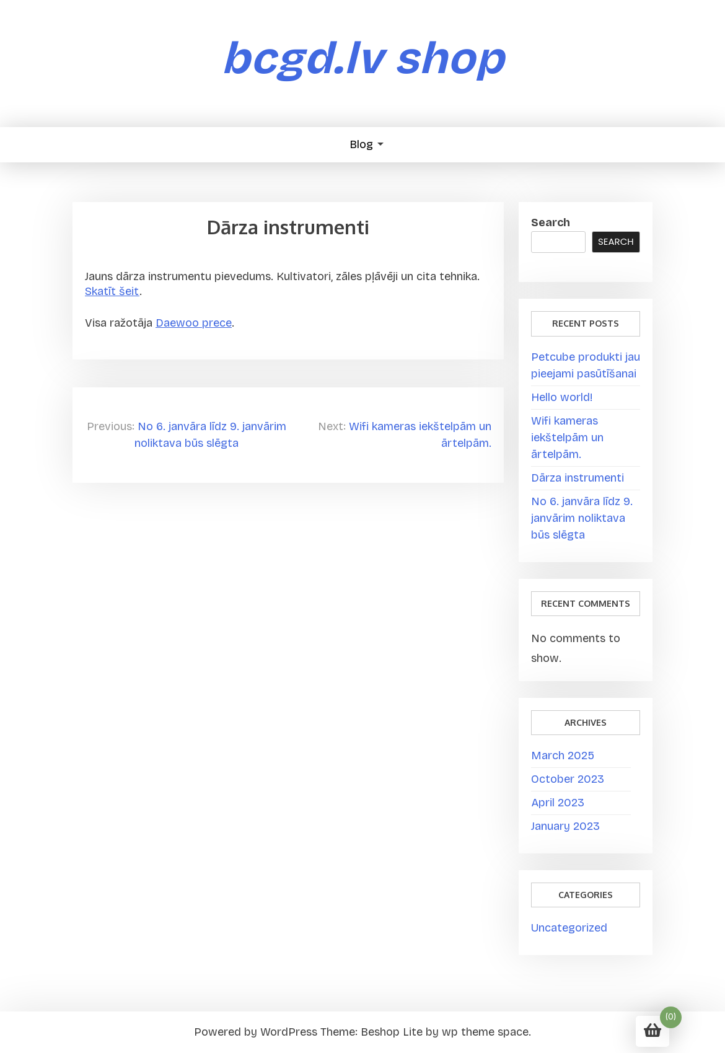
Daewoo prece (194, 323)
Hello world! (561, 397)
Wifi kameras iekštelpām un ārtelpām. (567, 437)
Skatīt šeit (112, 292)
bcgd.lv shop (362, 58)
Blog (361, 144)
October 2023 (567, 779)
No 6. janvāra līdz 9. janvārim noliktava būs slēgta (582, 518)
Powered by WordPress (255, 1032)
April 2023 (557, 802)
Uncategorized (569, 928)
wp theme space (485, 1032)
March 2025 (562, 755)
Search (550, 222)
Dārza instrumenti (577, 478)
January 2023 (565, 826)
